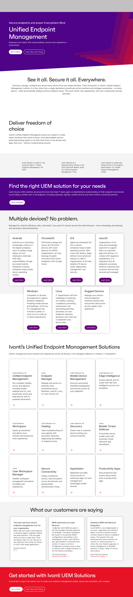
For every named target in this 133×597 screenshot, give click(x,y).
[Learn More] (27, 165)
